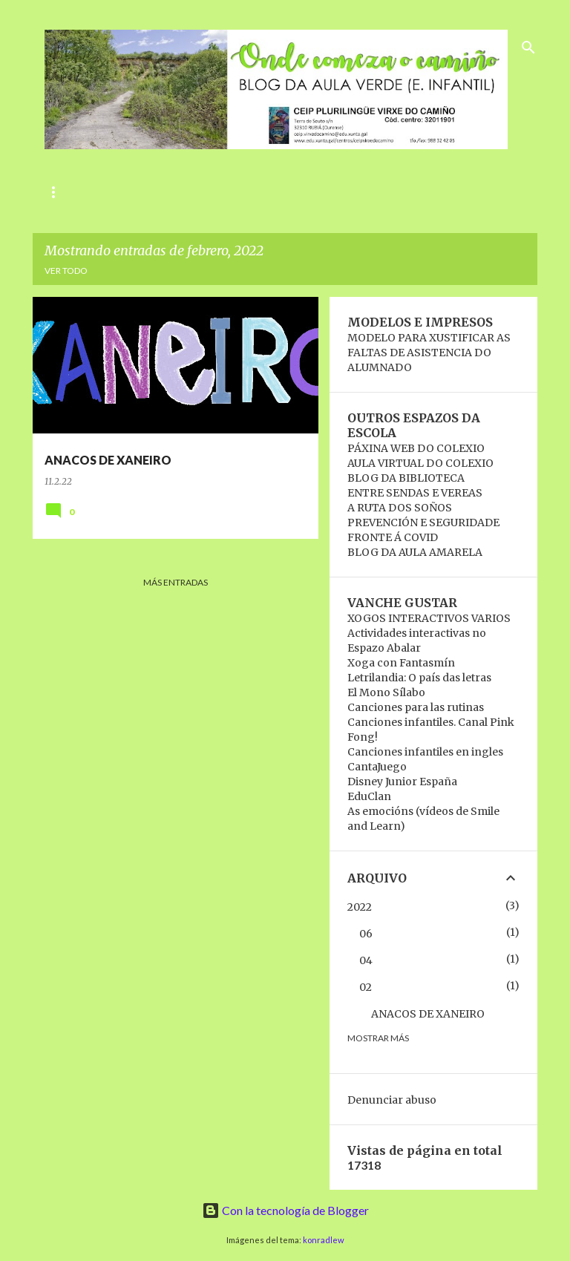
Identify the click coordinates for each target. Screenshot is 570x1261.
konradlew (323, 1240)
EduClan (369, 796)
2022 (359, 907)
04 (366, 960)
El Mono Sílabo (386, 692)
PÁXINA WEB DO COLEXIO (416, 448)
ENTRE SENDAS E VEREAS (414, 493)
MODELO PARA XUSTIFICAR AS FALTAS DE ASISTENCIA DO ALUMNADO (429, 352)
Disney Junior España (402, 781)
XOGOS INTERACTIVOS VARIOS (429, 618)
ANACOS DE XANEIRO (428, 1014)
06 (366, 933)
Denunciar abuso (391, 1100)
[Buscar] (528, 47)
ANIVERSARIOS (83, 192)
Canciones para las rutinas (415, 707)
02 (365, 987)
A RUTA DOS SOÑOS (399, 507)
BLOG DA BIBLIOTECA (406, 478)
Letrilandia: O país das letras (419, 677)
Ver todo (66, 270)
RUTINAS (177, 192)
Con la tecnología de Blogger (285, 1210)
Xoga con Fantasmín (401, 662)
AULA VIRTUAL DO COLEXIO (420, 463)
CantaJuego (377, 766)
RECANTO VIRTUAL (384, 192)
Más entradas (175, 582)
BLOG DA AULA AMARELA (414, 552)
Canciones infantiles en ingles (425, 752)
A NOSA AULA (267, 192)
